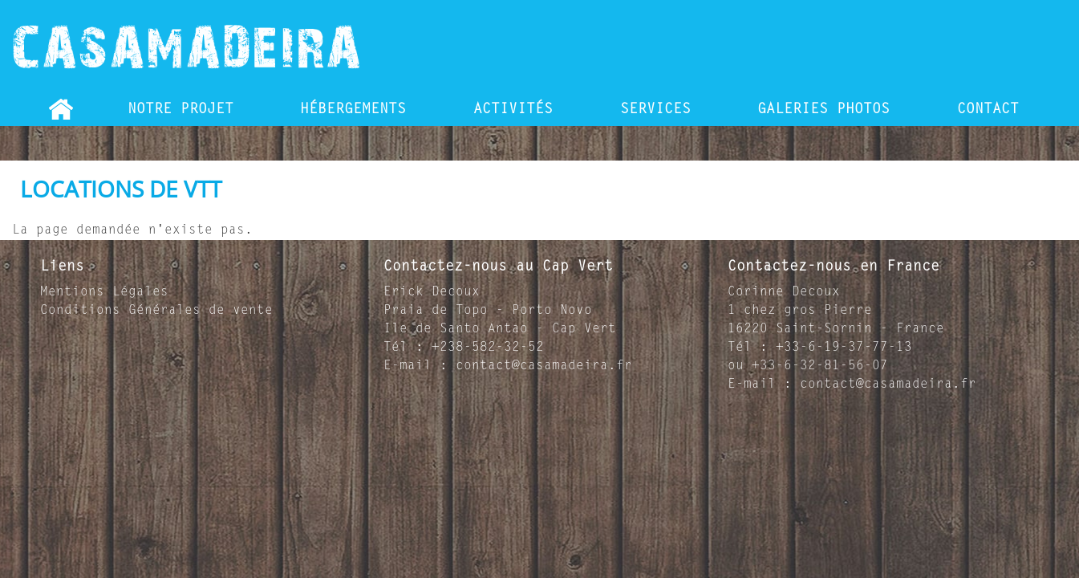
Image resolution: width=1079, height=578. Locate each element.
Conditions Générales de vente (156, 310)
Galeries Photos (823, 110)
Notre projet (180, 110)
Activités (513, 110)
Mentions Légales (104, 292)
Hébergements (353, 110)
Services (655, 110)
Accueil (61, 110)
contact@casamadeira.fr (544, 366)
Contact (988, 110)
